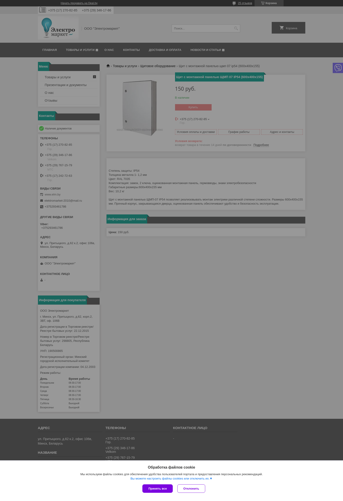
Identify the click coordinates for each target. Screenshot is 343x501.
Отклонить (191, 488)
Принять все (157, 488)
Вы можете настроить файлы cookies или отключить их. (170, 478)
